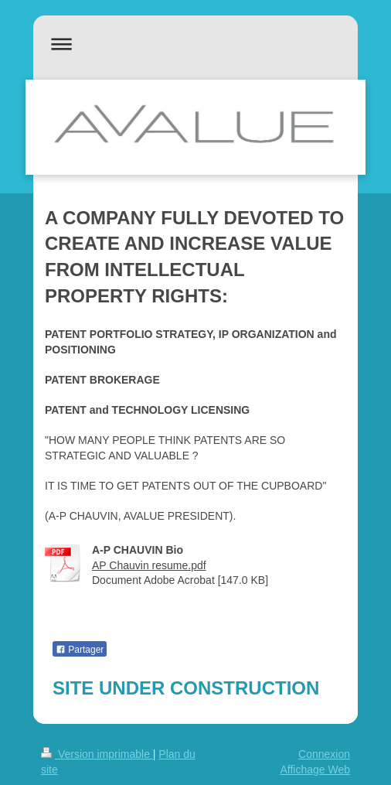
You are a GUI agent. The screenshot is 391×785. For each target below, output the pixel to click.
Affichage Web (315, 769)
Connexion (324, 754)
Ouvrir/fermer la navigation (195, 43)
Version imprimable (97, 754)
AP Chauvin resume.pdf (149, 565)
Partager (80, 649)
